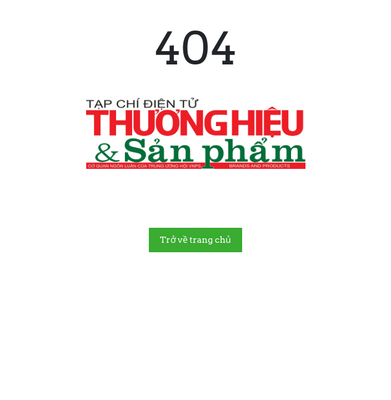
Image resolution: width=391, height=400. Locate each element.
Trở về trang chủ (195, 239)
